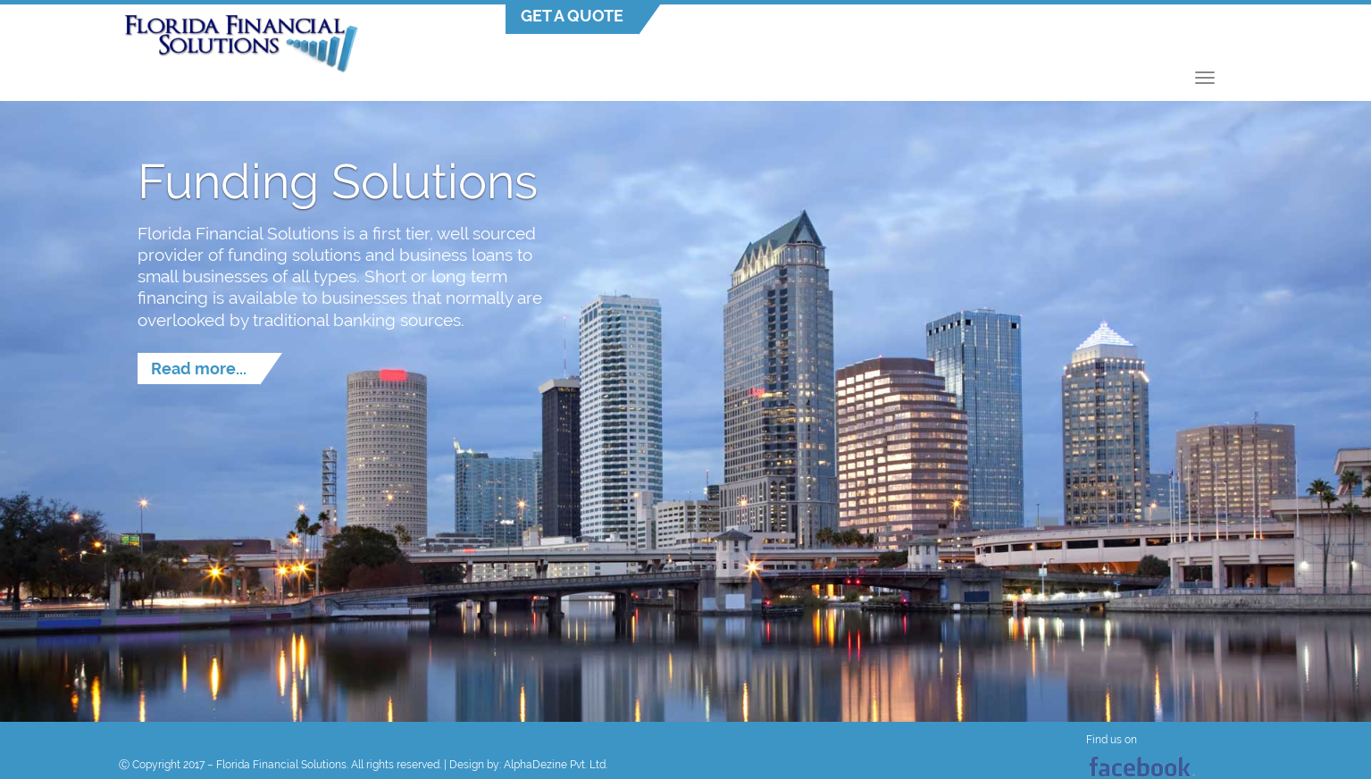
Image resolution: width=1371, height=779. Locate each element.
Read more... (199, 368)
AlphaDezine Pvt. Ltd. (555, 764)
